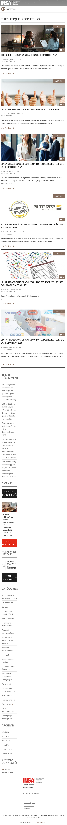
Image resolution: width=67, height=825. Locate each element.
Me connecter (41, 822)
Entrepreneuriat (8, 618)
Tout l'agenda (8, 578)
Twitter (28, 797)
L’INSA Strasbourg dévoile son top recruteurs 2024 (30, 109)
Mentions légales (29, 803)
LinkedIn (36, 797)
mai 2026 (6, 736)
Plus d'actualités (8, 543)
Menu (64, 9)
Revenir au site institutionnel (33, 783)
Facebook (24, 797)
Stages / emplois (8, 700)
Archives (27, 808)
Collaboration (7, 602)
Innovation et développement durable (8, 640)
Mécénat (5, 655)
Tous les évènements (9, 493)
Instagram (39, 797)
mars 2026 (6, 745)
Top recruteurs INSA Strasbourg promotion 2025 (29, 55)
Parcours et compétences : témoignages (7, 677)
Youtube (32, 797)
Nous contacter (29, 806)
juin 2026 (5, 732)
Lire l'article (6, 73)
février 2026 (7, 749)
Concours (5, 607)
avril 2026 (6, 740)
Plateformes (7, 695)
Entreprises (11, 9)
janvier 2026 (7, 753)
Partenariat (6, 684)
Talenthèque (7, 704)
